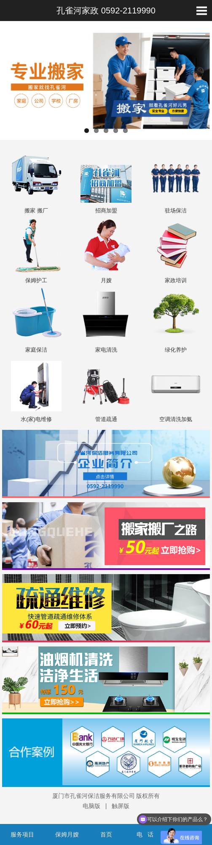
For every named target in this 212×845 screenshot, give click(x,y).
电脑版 (91, 806)
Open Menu (201, 10)
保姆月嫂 (67, 834)
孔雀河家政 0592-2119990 (106, 10)
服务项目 (22, 834)
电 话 (145, 834)
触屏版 (120, 806)
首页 (106, 834)
